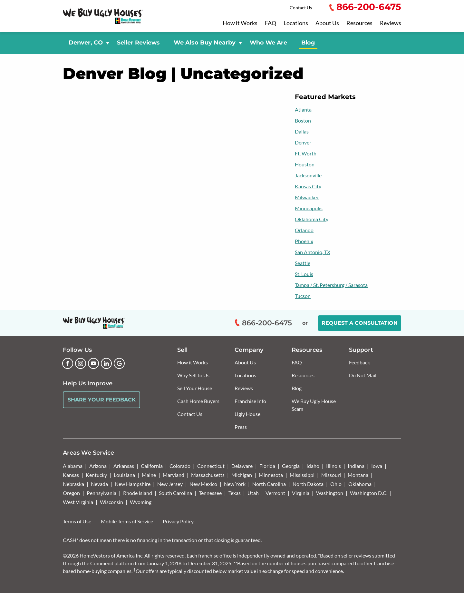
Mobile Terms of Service (127, 521)
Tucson (303, 296)
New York (235, 484)
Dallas (302, 131)
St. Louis (304, 274)
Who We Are (268, 42)
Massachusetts (208, 475)
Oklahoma (360, 484)
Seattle (302, 263)
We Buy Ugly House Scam (314, 405)
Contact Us (301, 7)
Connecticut (211, 466)
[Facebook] (67, 363)
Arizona (98, 466)
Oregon (71, 493)
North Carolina (269, 484)
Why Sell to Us (193, 375)
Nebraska (73, 484)
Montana (358, 475)
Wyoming (140, 502)
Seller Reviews (138, 42)
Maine (149, 475)
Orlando (304, 230)
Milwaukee (307, 197)
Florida (267, 466)
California (152, 466)
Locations (296, 23)
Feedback (359, 362)
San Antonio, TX (312, 252)
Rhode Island (137, 493)
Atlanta (303, 109)
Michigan (241, 475)
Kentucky (96, 475)
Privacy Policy (178, 521)
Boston (303, 120)
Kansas (71, 475)
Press (241, 427)
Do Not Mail (362, 375)
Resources (359, 23)
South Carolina (175, 493)
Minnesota (271, 475)
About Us (327, 23)
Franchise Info (250, 401)
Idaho (312, 466)
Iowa (376, 466)
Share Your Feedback (102, 400)
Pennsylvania (101, 493)
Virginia (300, 493)
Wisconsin (111, 502)
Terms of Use (77, 521)
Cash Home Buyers (198, 401)
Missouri (331, 475)
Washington (329, 493)
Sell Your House (194, 388)
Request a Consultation (360, 323)
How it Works (240, 23)
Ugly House (247, 414)
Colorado (179, 466)
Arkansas (123, 466)
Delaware (242, 466)
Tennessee (210, 493)
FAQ (270, 23)
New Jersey (170, 484)
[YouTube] (93, 363)
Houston (304, 164)
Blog (308, 42)
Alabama (72, 466)
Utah (253, 493)
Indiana (356, 466)
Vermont (275, 493)
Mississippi (302, 475)
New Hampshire (132, 484)
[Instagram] (80, 363)
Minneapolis (309, 208)
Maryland (173, 475)
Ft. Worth (305, 153)
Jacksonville (308, 175)
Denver (303, 142)
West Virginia (78, 502)
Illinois (333, 466)
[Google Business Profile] (119, 363)
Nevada (99, 484)
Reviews (390, 23)
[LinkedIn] (106, 363)
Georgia (291, 466)
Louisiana (124, 475)
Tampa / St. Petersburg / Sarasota (331, 285)
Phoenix (304, 241)
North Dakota (308, 484)
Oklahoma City (311, 219)
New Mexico (203, 484)
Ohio (336, 484)
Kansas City (308, 186)
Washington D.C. (368, 493)
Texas (234, 493)
